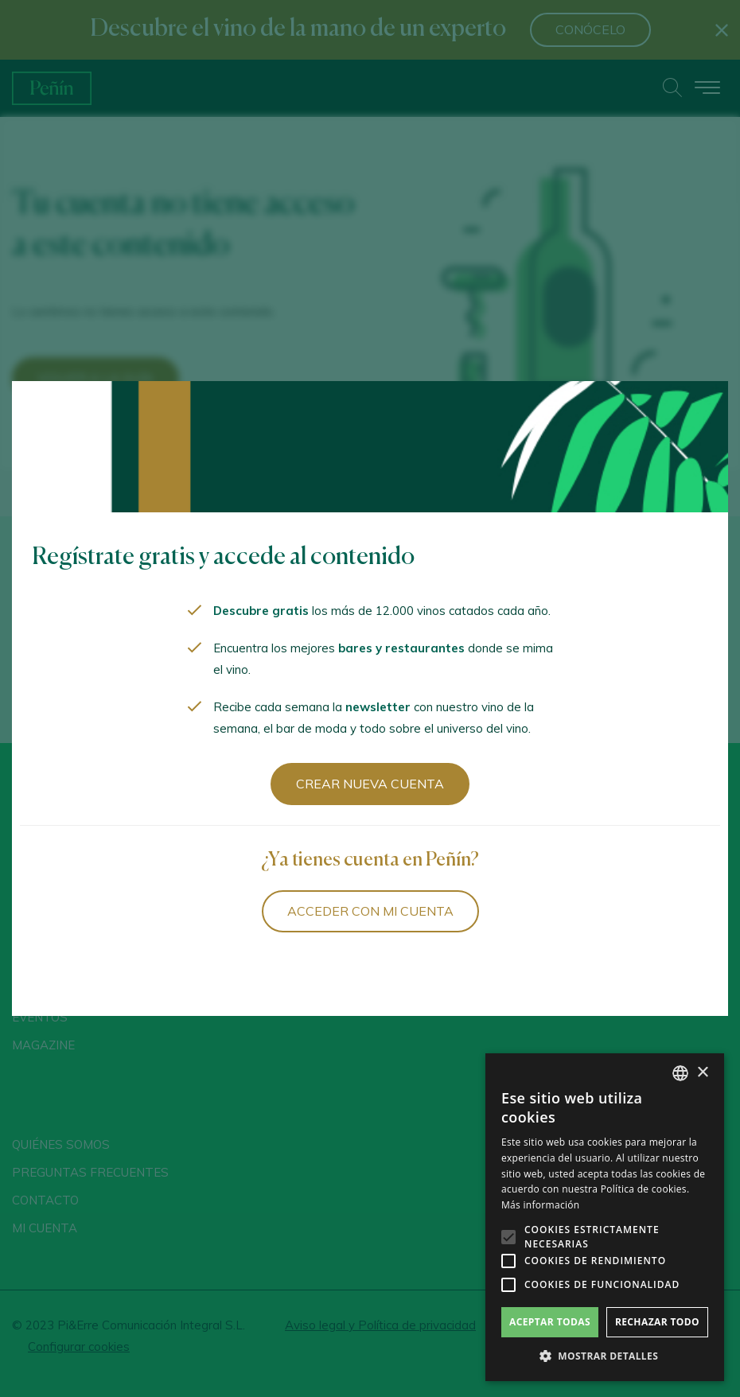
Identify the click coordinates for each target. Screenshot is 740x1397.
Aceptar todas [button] (549, 1322)
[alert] (604, 1217)
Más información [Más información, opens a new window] (540, 1205)
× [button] (702, 1073)
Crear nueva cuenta (370, 784)
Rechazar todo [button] (657, 1322)
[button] (604, 1356)
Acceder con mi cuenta (370, 911)
